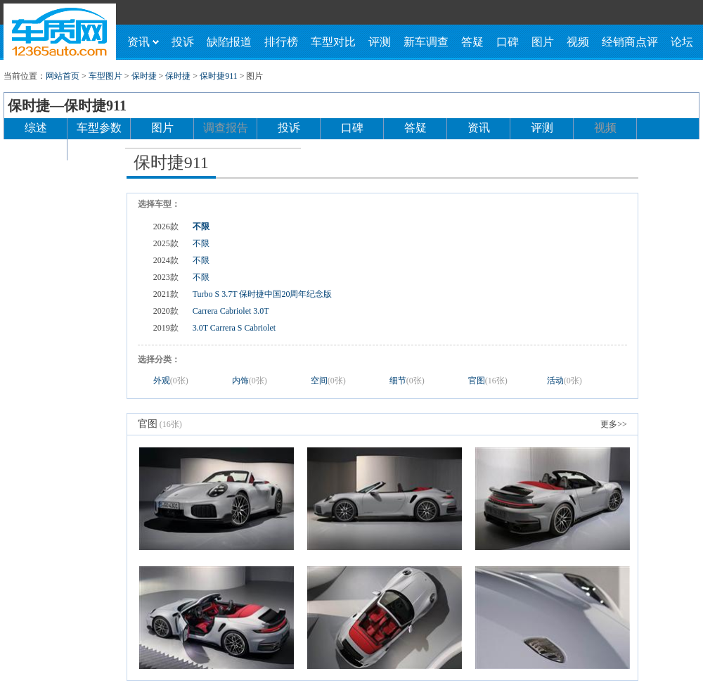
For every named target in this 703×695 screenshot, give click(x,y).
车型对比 (333, 42)
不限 (201, 226)
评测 (379, 42)
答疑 (472, 42)
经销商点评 (630, 42)
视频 (578, 42)
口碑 (507, 42)
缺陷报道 (229, 42)
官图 (488, 380)
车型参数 (99, 128)
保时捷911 (219, 76)
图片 (542, 42)
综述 (36, 128)
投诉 (183, 42)
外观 (170, 380)
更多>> (613, 424)
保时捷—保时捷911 (67, 105)
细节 (407, 380)
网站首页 (62, 76)
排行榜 (281, 42)
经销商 (36, 149)
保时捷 (144, 76)
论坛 (682, 42)
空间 (328, 380)
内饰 (249, 380)
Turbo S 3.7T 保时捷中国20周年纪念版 (263, 294)
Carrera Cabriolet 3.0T (231, 311)
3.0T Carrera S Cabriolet (234, 328)
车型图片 (105, 76)
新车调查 (426, 42)
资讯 (143, 42)
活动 (564, 380)
